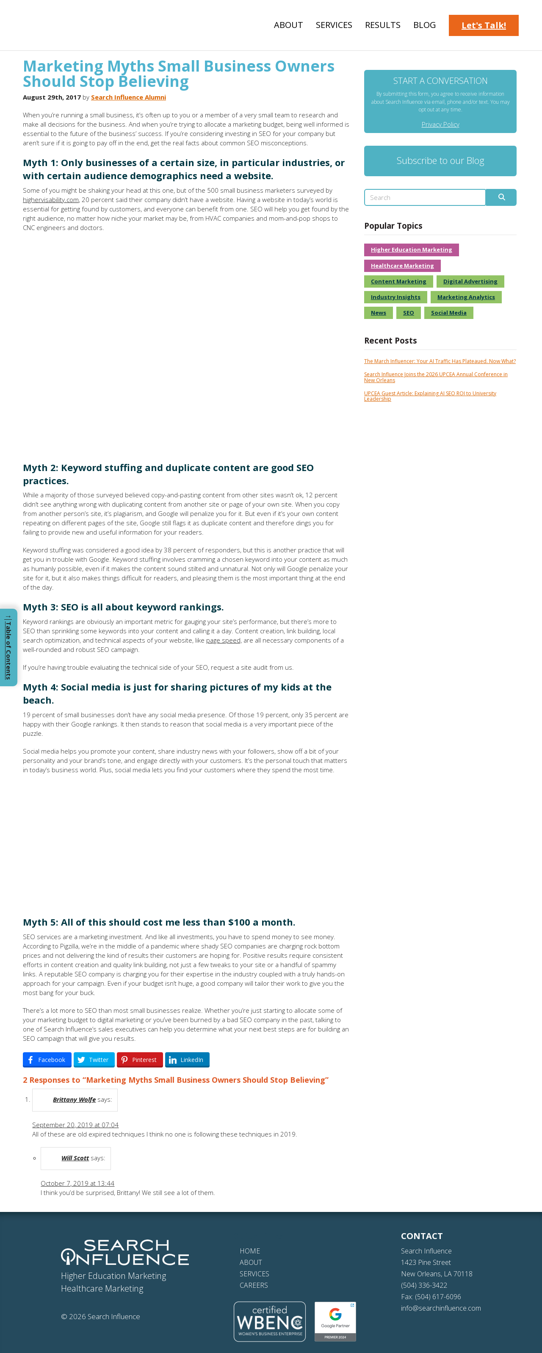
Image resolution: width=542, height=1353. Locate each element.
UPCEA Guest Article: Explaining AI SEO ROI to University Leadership (430, 396)
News (378, 312)
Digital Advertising (470, 281)
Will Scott (75, 1157)
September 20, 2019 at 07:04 (75, 1124)
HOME (250, 1251)
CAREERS (254, 1285)
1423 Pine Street (426, 1262)
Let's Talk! (484, 25)
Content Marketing (398, 281)
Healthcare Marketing (402, 265)
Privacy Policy (440, 124)
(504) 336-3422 (424, 1285)
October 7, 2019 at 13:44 (77, 1183)
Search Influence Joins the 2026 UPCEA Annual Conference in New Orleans (436, 377)
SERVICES (254, 1273)
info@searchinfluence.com (441, 1308)
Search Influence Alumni (128, 97)
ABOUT (251, 1262)
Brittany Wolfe (74, 1099)
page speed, (224, 640)
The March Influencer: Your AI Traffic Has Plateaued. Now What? (440, 361)
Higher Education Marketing (411, 249)
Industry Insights (395, 297)
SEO (408, 312)
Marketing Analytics (466, 297)
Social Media (449, 312)
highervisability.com (51, 199)
